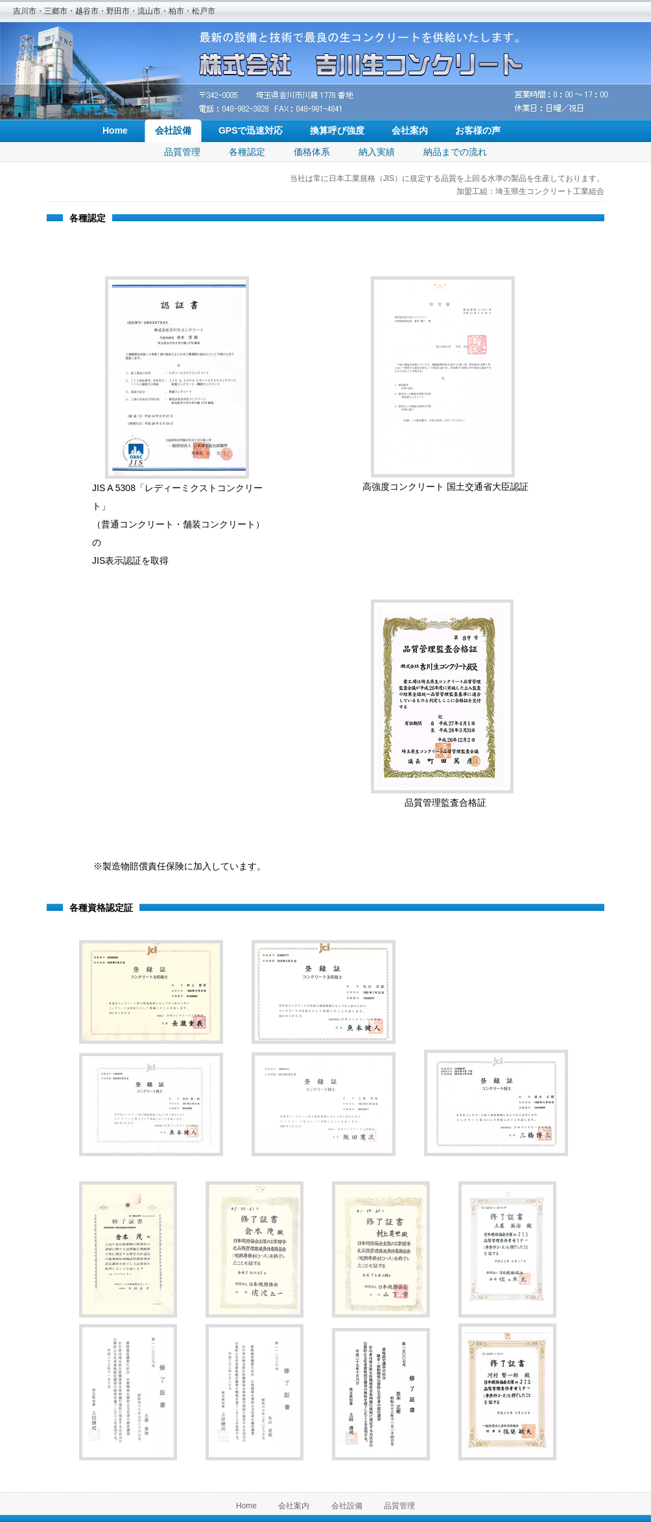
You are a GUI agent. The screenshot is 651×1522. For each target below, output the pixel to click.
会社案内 (410, 130)
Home (115, 130)
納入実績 (377, 152)
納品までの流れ (455, 152)
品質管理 (182, 152)
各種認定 (247, 152)
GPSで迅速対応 (251, 130)
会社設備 (173, 130)
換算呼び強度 (337, 130)
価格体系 (312, 152)
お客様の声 (478, 130)
